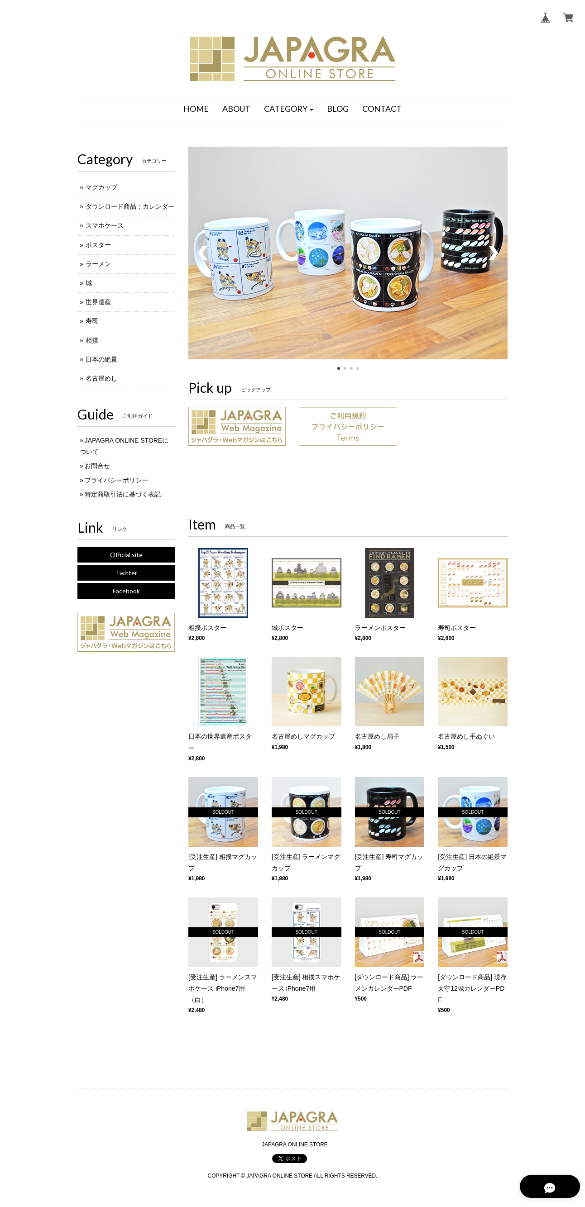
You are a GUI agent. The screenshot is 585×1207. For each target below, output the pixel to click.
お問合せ (97, 465)
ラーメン (98, 263)
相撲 (92, 340)
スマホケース (105, 225)
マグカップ (101, 187)
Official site (126, 554)
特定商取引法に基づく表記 (123, 494)
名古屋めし (101, 378)
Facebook (126, 591)
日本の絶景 (101, 359)
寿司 (92, 320)
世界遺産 (98, 301)
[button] (289, 109)
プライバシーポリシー (116, 480)
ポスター (98, 244)
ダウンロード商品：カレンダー (130, 206)
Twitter (126, 573)
